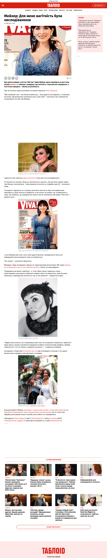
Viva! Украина (51, 91)
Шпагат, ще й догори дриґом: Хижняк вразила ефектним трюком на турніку (15, 513)
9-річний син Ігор (31, 351)
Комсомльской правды (14, 421)
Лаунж (81, 18)
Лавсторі (62, 10)
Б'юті (45, 10)
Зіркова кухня (53, 10)
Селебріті (28, 10)
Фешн (41, 10)
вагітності (14, 84)
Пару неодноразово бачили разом (37, 412)
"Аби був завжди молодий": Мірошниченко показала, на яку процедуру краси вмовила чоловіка (40, 514)
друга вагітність (29, 178)
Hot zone (69, 10)
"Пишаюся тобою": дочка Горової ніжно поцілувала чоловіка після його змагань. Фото (40, 483)
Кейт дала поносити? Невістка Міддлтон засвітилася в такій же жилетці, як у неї (89, 513)
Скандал (35, 10)
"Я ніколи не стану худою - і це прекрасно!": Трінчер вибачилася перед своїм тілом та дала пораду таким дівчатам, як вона (66, 484)
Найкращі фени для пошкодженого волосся (90, 481)
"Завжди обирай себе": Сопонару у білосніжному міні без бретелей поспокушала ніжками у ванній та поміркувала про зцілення (66, 515)
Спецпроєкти (77, 10)
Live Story (52, 418)
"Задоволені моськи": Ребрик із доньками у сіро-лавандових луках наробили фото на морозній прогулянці (89, 23)
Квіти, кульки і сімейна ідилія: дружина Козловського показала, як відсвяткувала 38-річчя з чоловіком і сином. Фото (89, 45)
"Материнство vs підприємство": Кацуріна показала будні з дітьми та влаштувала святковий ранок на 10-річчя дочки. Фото (89, 33)
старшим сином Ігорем (37, 406)
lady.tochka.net (56, 421)
